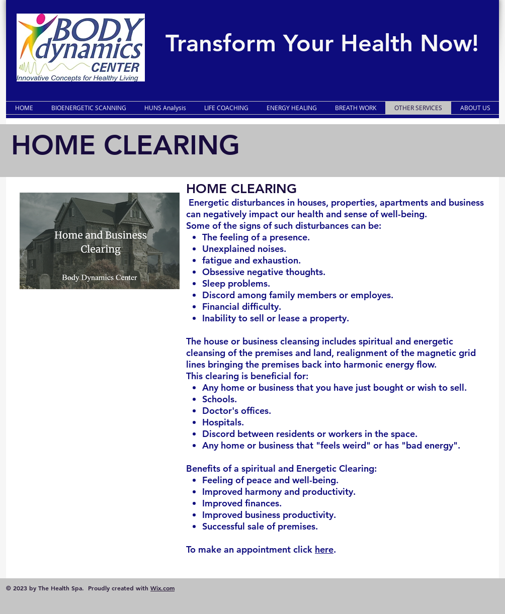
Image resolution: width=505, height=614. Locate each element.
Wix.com (162, 588)
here (324, 549)
